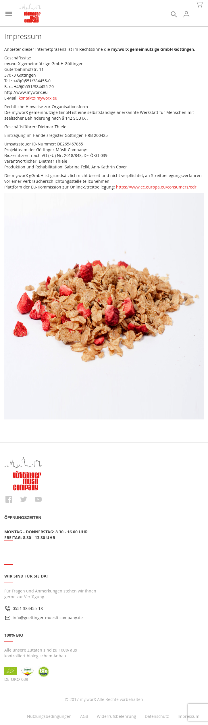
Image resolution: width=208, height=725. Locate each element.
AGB (84, 716)
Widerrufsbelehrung (116, 716)
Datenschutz (157, 716)
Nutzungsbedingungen (49, 716)
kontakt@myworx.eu (38, 98)
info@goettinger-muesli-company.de (48, 617)
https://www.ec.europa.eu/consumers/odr (156, 187)
